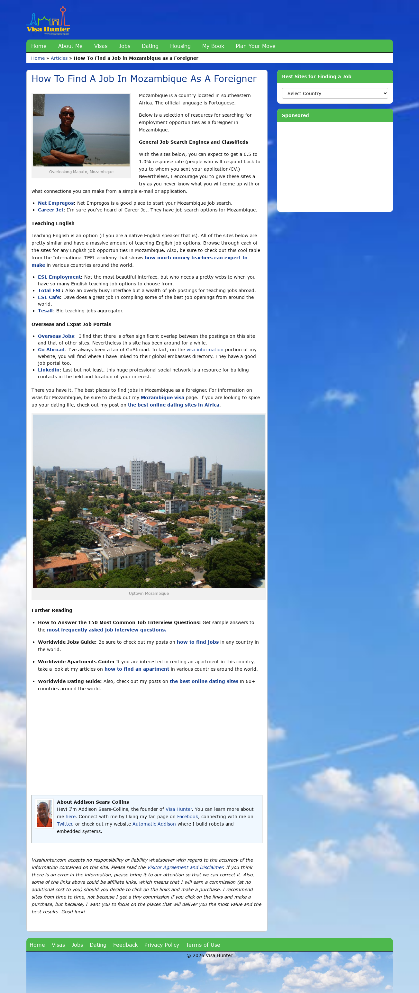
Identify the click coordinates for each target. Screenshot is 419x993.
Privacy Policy (161, 945)
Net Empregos (56, 203)
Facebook (187, 816)
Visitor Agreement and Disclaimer (185, 867)
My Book (213, 46)
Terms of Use (203, 945)
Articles (59, 58)
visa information (205, 349)
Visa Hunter (179, 809)
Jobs (124, 46)
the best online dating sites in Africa (173, 404)
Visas (100, 46)
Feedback (125, 945)
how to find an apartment (137, 669)
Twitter (64, 824)
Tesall (45, 310)
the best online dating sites (204, 681)
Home (39, 46)
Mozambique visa (162, 397)
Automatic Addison (154, 824)
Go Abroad (51, 349)
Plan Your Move (256, 46)
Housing (180, 46)
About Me (70, 46)
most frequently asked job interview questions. (106, 629)
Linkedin (48, 369)
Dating (150, 46)
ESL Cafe (49, 297)
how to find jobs (198, 642)
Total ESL (50, 290)
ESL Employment (59, 277)
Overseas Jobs (56, 336)
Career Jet (50, 209)
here (71, 816)
